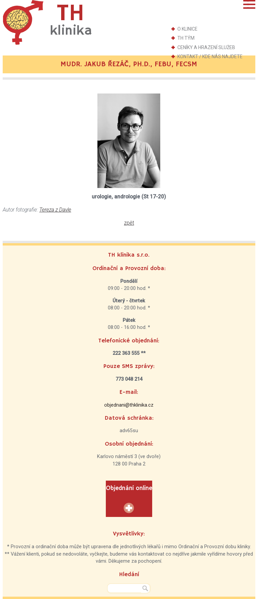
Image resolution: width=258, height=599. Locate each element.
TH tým (186, 38)
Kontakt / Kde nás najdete (210, 56)
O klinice (187, 29)
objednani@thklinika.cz (129, 405)
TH (71, 19)
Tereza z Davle (55, 210)
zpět (129, 223)
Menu (249, 4)
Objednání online (129, 488)
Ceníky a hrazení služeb (206, 47)
